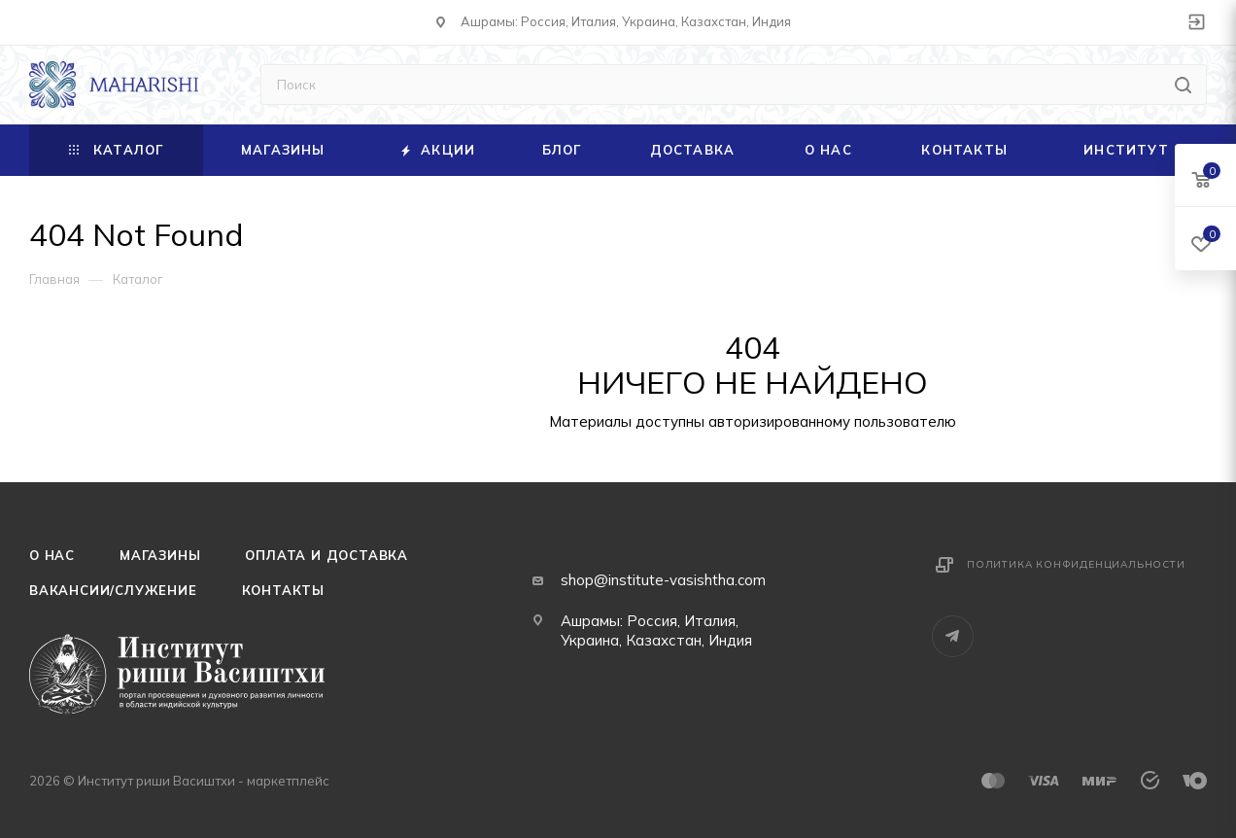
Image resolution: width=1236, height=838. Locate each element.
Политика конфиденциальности (1076, 564)
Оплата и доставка (326, 555)
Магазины (160, 555)
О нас (52, 555)
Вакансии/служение (113, 590)
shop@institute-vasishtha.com (663, 580)
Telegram (953, 636)
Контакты (283, 590)
